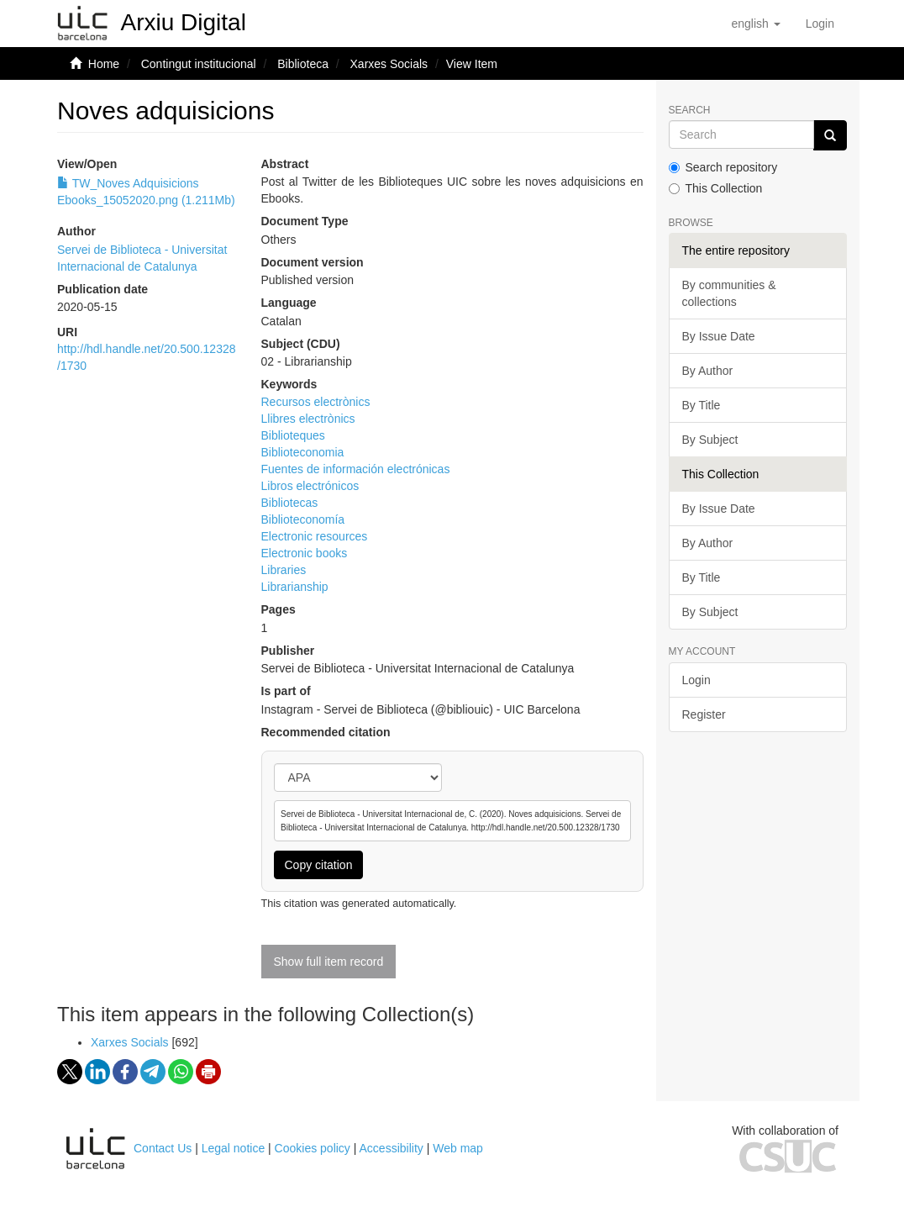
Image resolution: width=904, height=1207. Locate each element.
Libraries (284, 570)
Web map (458, 1148)
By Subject (710, 439)
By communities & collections (729, 293)
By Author (707, 370)
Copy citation (319, 865)
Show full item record (329, 961)
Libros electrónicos (310, 486)
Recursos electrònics (316, 401)
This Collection (716, 188)
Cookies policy (312, 1148)
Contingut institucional (198, 64)
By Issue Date (718, 336)
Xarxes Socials (389, 64)
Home (103, 64)
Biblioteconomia (302, 452)
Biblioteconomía (303, 519)
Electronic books (304, 553)
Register (704, 714)
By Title (701, 405)
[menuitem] (820, 23)
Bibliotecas (289, 502)
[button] (755, 23)
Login (696, 680)
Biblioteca (302, 64)
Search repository (723, 167)
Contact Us (163, 1148)
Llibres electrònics (308, 418)
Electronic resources (314, 536)
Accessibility (391, 1148)
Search (690, 110)
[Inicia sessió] (820, 23)
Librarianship (294, 586)
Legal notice (233, 1148)
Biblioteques (293, 435)
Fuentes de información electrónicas (355, 469)
